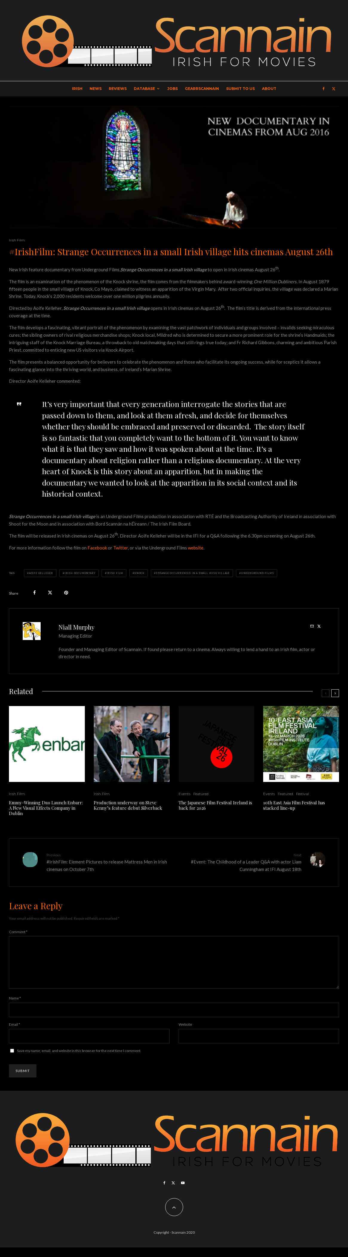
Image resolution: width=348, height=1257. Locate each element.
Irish (77, 88)
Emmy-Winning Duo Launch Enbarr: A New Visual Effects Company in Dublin (46, 808)
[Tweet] (50, 592)
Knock (139, 573)
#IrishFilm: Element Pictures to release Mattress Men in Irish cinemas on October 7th (108, 862)
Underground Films (257, 573)
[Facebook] (323, 88)
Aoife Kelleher (41, 573)
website (195, 547)
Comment (18, 932)
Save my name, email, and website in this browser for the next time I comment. (79, 1060)
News (96, 88)
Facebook (97, 547)
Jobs (172, 88)
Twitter (120, 547)
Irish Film (17, 240)
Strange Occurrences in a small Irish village (193, 573)
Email (14, 1034)
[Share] (34, 592)
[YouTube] (183, 1192)
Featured (201, 793)
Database (144, 88)
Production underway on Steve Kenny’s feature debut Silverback (128, 805)
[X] (333, 88)
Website (185, 1034)
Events (184, 793)
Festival (302, 793)
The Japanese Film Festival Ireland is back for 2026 (215, 805)
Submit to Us (240, 88)
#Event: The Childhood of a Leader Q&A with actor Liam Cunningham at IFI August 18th (240, 862)
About (269, 88)
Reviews (118, 88)
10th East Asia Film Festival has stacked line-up (294, 805)
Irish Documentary (80, 573)
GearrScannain (202, 88)
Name (15, 1007)
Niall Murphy (76, 627)
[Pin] (66, 592)
